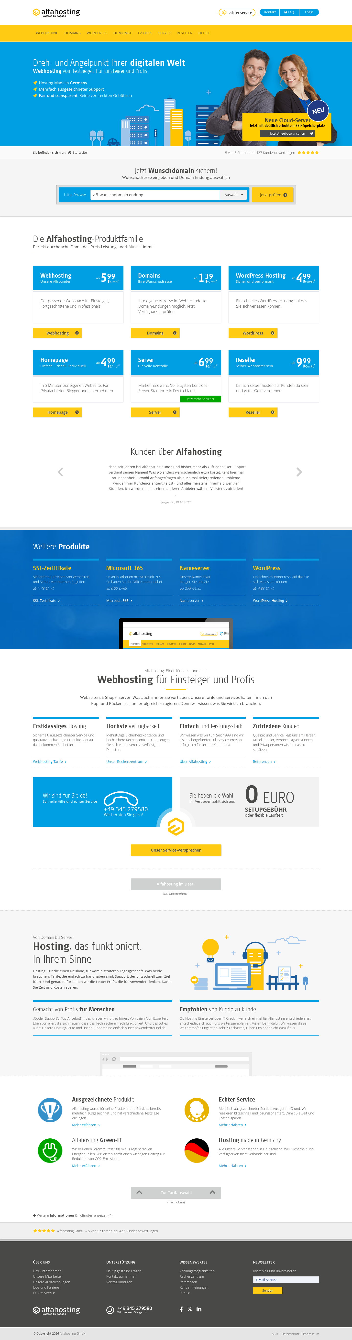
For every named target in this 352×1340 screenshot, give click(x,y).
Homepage (122, 33)
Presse (185, 1292)
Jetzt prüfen (273, 194)
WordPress (97, 33)
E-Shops (145, 33)
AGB (275, 1334)
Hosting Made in (63, 83)
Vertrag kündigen (119, 1282)
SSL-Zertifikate (46, 600)
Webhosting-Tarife (49, 761)
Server (164, 33)
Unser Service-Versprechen (176, 850)
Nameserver (191, 600)
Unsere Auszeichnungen (51, 1282)
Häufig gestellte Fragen (123, 1271)
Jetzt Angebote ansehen (291, 133)
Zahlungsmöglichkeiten (197, 1271)
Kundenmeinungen (194, 1287)
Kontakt (270, 12)
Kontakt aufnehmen (121, 1276)
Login (308, 12)
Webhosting (47, 33)
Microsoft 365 (119, 600)
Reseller (184, 33)
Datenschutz (290, 1334)
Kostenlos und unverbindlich (274, 1271)
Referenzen (264, 761)
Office (204, 33)
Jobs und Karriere (46, 1287)
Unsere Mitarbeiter (47, 1276)
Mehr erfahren (86, 1125)
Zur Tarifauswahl (175, 1192)
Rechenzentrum (192, 1276)
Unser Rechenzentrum (126, 761)
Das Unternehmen (47, 1271)
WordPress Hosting (270, 600)
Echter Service (44, 1292)
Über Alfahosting (195, 761)
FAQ (289, 12)
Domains (73, 33)
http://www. (75, 194)
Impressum (311, 1334)
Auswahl (234, 194)
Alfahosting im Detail (176, 884)
